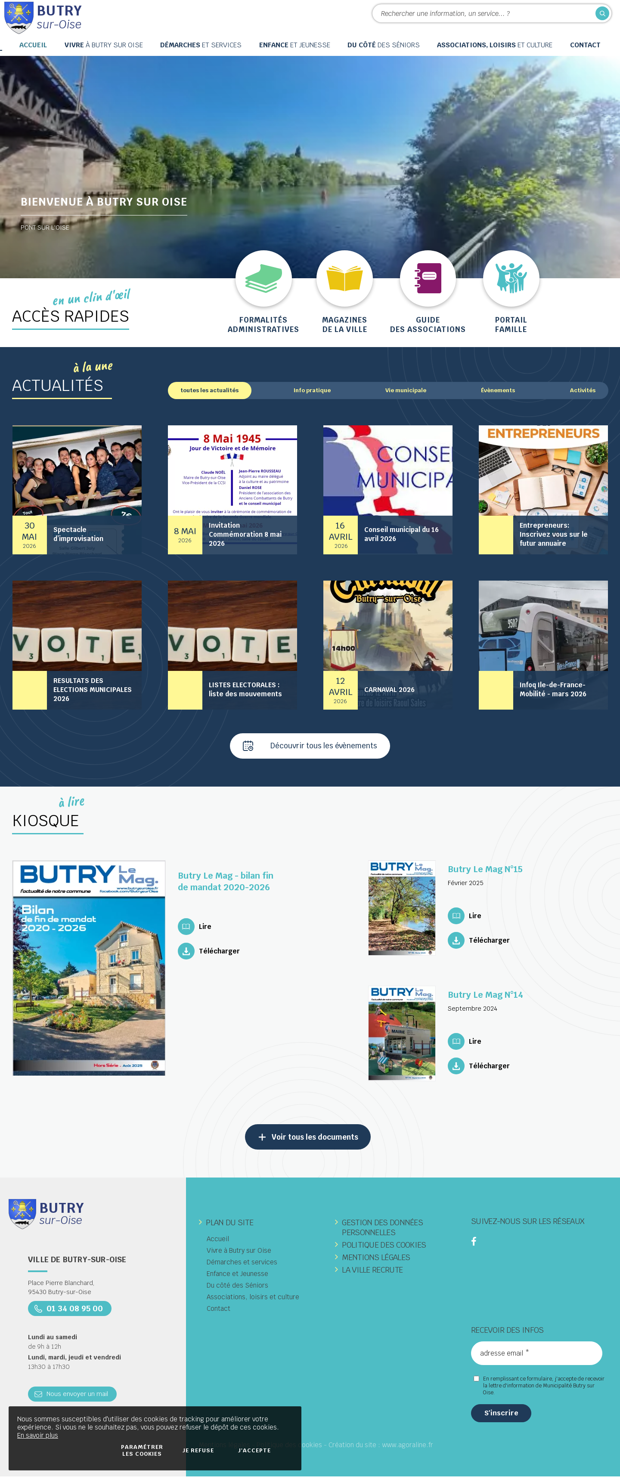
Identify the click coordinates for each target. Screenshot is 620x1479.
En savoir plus (37, 1435)
